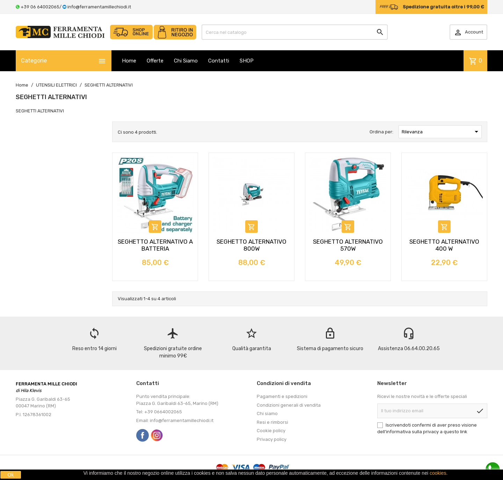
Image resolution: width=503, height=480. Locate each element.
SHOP (247, 61)
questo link (455, 431)
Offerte (155, 61)
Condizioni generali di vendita (289, 405)
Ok (11, 475)
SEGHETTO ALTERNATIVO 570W (348, 245)
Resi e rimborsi (272, 422)
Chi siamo (267, 413)
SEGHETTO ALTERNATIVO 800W (251, 245)
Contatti (218, 61)
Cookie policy (271, 430)
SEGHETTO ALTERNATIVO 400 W (444, 245)
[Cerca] (294, 32)
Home (129, 61)
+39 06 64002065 (40, 6)
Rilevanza (441, 131)
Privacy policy (271, 439)
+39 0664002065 (163, 411)
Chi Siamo (186, 61)
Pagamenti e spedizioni (282, 396)
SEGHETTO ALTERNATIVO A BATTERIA (155, 245)
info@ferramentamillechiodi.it (99, 6)
